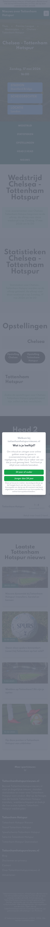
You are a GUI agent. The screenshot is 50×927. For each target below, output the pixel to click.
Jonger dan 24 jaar (24, 478)
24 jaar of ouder (24, 472)
